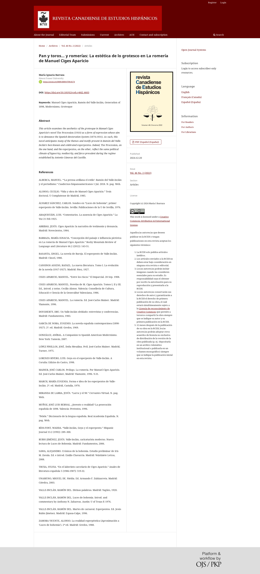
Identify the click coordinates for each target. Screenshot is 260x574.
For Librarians (188, 132)
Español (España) (191, 102)
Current (104, 34)
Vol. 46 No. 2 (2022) (71, 45)
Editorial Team (67, 34)
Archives (119, 34)
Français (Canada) (191, 97)
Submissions (88, 34)
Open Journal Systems (193, 49)
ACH (131, 34)
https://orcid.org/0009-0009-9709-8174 (59, 82)
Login (223, 2)
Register (212, 2)
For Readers (187, 122)
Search (218, 34)
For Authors (187, 127)
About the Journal (44, 34)
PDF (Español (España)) (147, 141)
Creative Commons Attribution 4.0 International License (150, 221)
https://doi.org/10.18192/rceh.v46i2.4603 (67, 92)
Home (42, 45)
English (185, 92)
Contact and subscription (153, 34)
